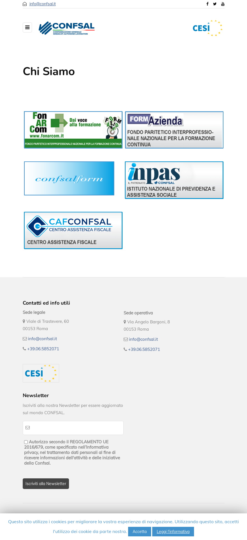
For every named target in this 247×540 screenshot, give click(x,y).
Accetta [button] (140, 531)
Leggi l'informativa (173, 531)
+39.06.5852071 (43, 348)
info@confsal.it (42, 3)
